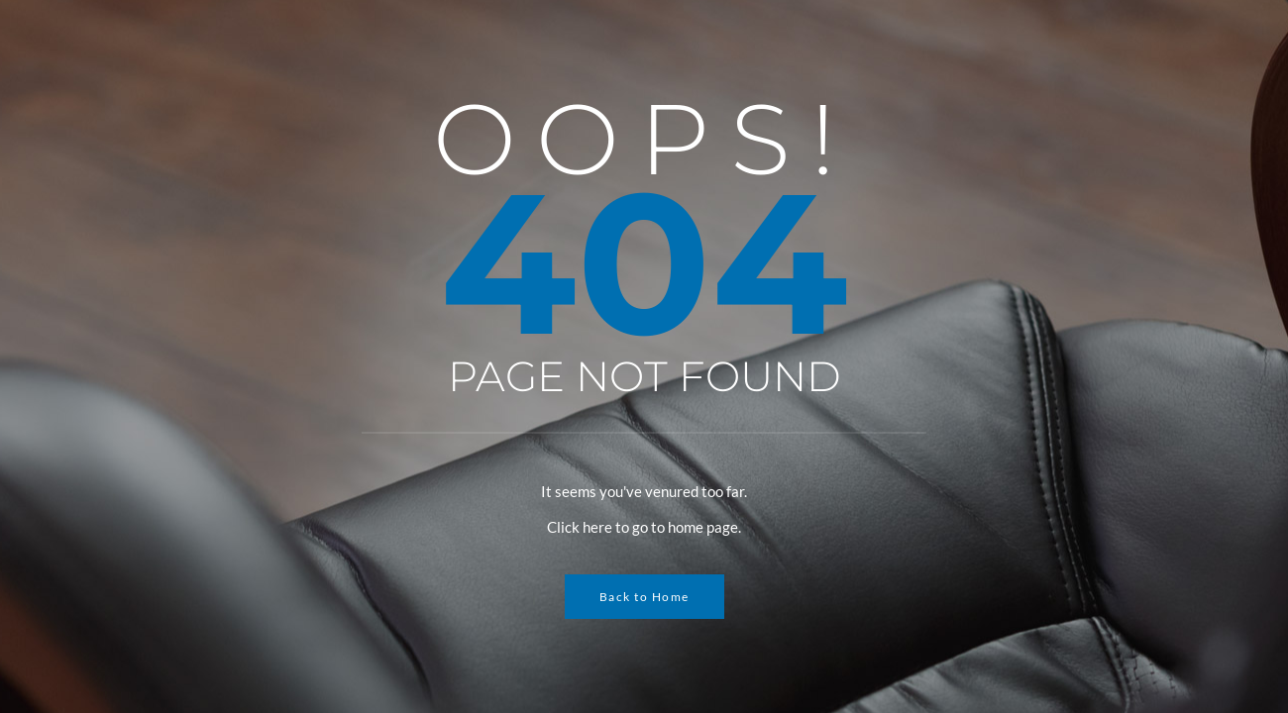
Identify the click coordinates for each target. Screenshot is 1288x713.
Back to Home (644, 596)
